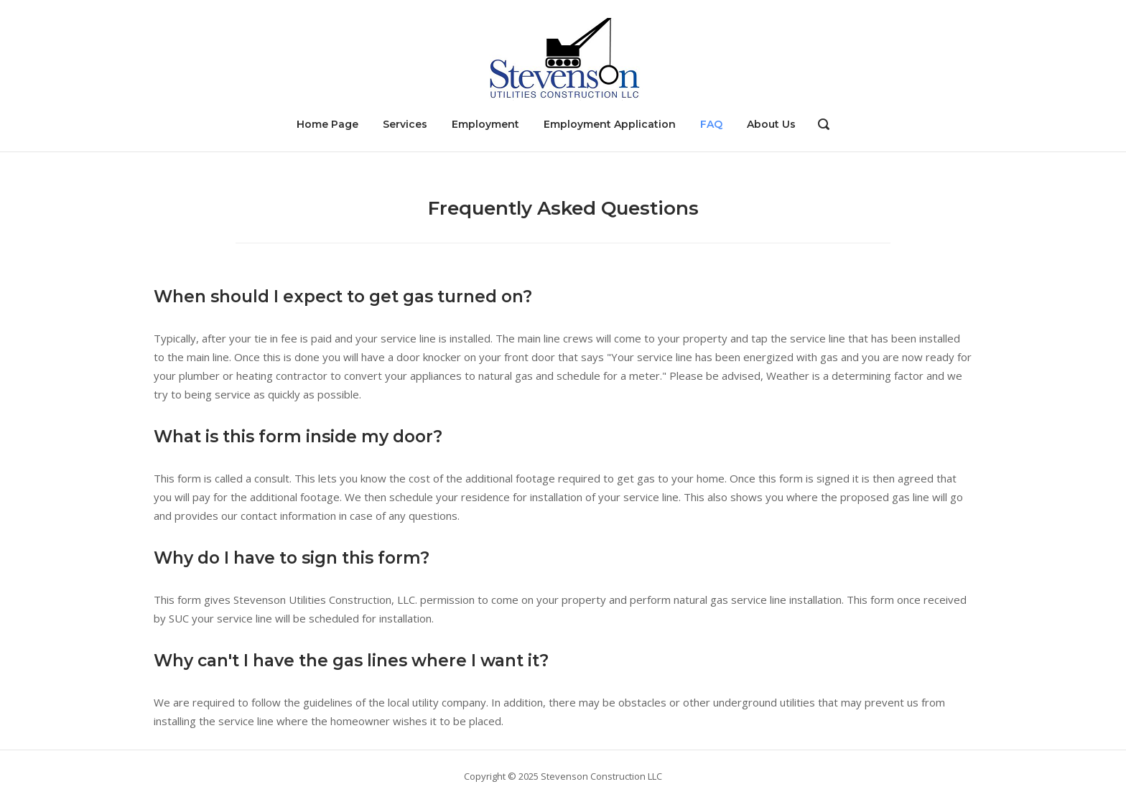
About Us (771, 124)
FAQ (711, 124)
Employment (485, 124)
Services (405, 124)
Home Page (327, 124)
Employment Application (610, 124)
